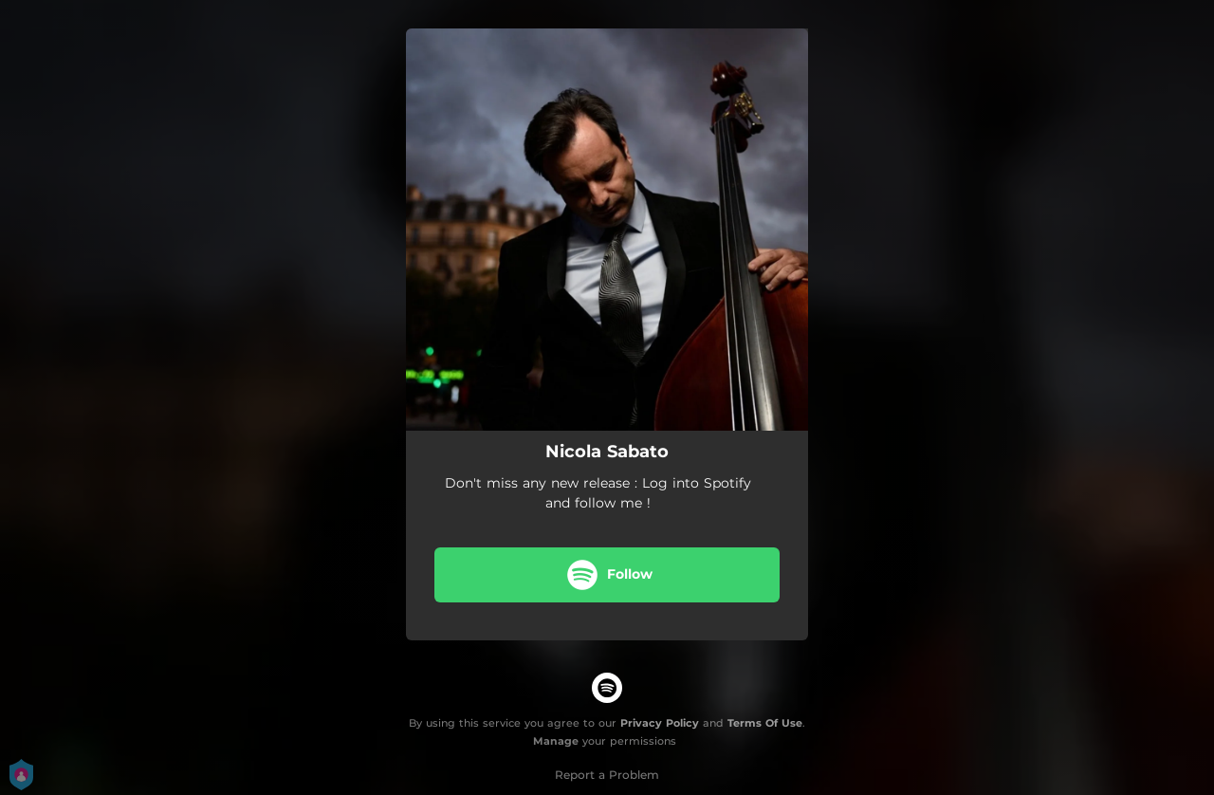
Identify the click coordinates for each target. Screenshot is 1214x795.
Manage (556, 741)
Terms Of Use (764, 723)
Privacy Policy (659, 723)
